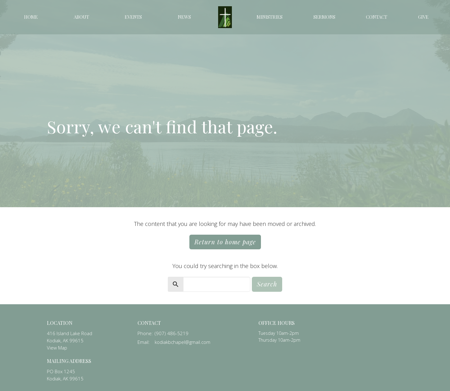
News (184, 17)
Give (423, 17)
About (81, 17)
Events (133, 17)
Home (31, 17)
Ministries (269, 17)
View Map (57, 348)
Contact (376, 17)
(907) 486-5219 (171, 333)
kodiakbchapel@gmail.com (182, 342)
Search (267, 284)
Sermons (324, 17)
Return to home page (225, 241)
